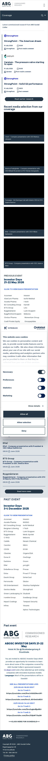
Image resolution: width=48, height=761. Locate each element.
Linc (25, 308)
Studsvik (26, 594)
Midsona (27, 314)
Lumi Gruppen (29, 311)
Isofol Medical (29, 299)
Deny (24, 431)
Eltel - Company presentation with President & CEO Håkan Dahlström (23, 447)
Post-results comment (26, 49)
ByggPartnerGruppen (12, 314)
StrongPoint (10, 49)
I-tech (26, 302)
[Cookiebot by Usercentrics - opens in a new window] (34, 328)
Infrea (6, 606)
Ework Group (9, 577)
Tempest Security (30, 602)
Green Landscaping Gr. (13, 594)
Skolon (26, 582)
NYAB (25, 549)
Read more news (24, 491)
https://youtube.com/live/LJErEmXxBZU (24, 700)
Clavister (7, 553)
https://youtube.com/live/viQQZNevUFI (24, 694)
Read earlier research (24, 99)
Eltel (5, 443)
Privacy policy (9, 755)
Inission (27, 296)
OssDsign (27, 557)
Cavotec (7, 545)
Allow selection (24, 422)
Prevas (26, 569)
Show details (34, 406)
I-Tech (25, 528)
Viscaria (26, 606)
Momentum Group (32, 318)
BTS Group (8, 308)
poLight (26, 565)
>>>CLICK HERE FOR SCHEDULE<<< (24, 722)
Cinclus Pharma (10, 318)
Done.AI (7, 557)
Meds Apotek (28, 535)
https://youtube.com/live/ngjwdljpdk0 (24, 710)
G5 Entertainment (11, 585)
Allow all (24, 414)
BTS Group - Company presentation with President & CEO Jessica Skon (20, 463)
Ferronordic (8, 582)
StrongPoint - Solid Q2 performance (23, 84)
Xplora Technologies (31, 610)
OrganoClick (28, 553)
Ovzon (25, 561)
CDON (6, 549)
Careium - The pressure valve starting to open (24, 63)
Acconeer (8, 296)
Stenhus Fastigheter (31, 585)
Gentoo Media (9, 590)
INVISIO (26, 522)
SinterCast (27, 577)
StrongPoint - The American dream (22, 41)
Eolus (6, 573)
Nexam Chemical (29, 541)
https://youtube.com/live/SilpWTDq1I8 (24, 716)
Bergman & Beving (11, 528)
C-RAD (7, 538)
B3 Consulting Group (12, 305)
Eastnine (7, 561)
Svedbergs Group (30, 598)
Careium (9, 72)
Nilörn (25, 545)
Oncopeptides (30, 321)
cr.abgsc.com (10, 670)
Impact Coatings (10, 602)
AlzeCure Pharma (11, 299)
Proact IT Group (29, 573)
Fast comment (23, 91)
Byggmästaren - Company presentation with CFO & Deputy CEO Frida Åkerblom (24, 478)
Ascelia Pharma (10, 302)
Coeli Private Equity (12, 321)
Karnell (26, 305)
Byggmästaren (10, 311)
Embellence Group (11, 569)
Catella (6, 541)
